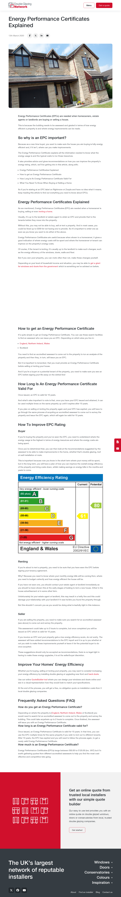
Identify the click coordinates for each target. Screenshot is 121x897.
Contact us (107, 892)
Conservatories (97, 872)
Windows (102, 862)
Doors (105, 867)
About (73, 892)
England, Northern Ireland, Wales (35, 343)
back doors (94, 674)
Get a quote (104, 5)
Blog (98, 892)
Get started (77, 830)
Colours (103, 878)
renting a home (45, 211)
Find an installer (86, 892)
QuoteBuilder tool (39, 679)
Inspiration (101, 883)
